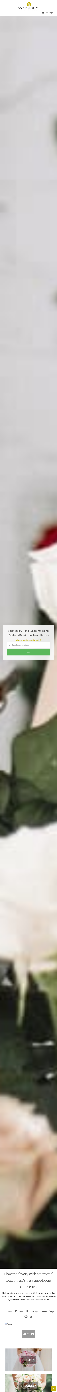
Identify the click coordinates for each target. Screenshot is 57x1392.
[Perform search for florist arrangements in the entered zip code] (28, 652)
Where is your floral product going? (28, 640)
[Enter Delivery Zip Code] (28, 645)
